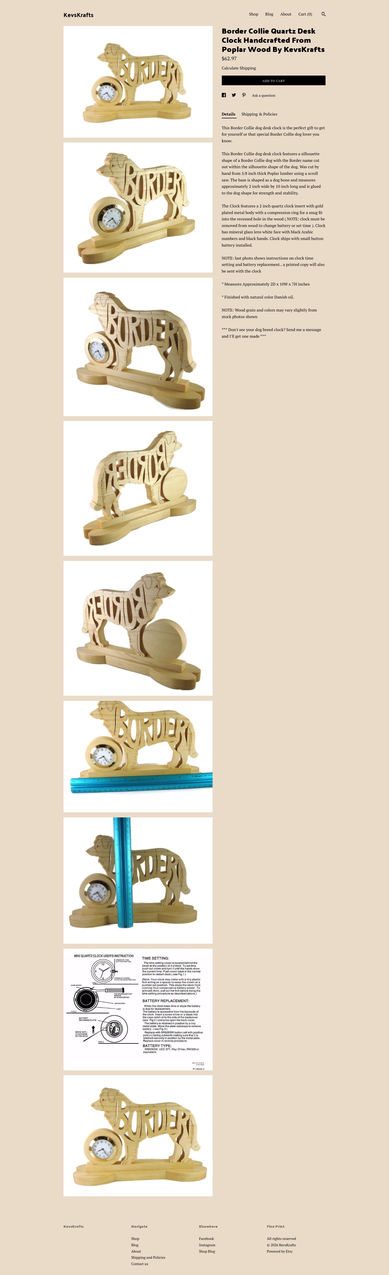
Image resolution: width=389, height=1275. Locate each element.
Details (229, 114)
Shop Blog (207, 1251)
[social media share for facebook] (224, 95)
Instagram (207, 1244)
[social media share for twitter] (234, 95)
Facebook (206, 1238)
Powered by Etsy (279, 1251)
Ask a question (263, 95)
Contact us (139, 1263)
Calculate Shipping (239, 68)
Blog (269, 14)
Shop (253, 14)
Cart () (305, 14)
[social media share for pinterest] (244, 95)
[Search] (324, 15)
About (286, 14)
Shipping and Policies (148, 1257)
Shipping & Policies (259, 114)
